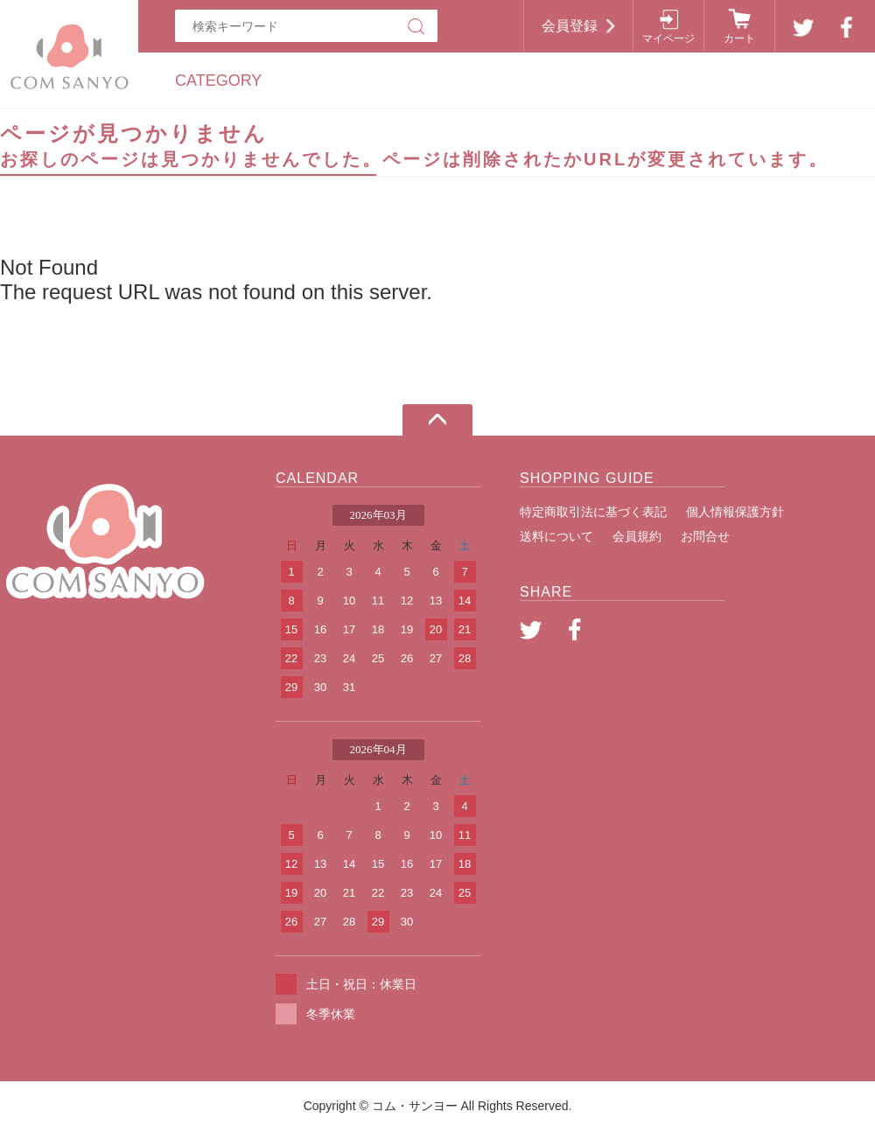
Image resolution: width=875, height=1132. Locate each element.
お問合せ (705, 536)
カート (739, 38)
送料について (556, 536)
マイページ (668, 38)
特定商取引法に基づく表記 (593, 512)
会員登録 (570, 25)
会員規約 (637, 536)
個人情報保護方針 (735, 512)
